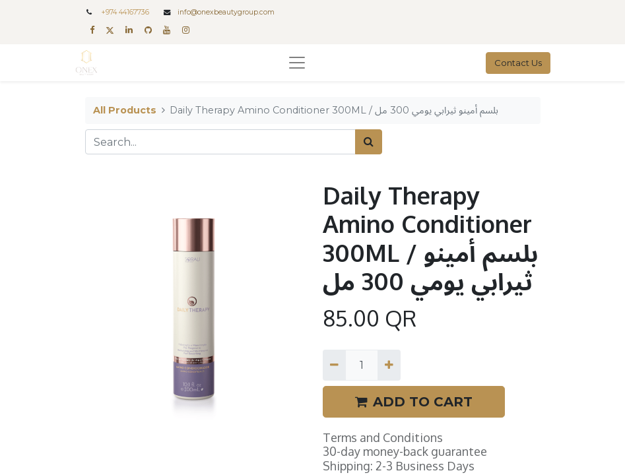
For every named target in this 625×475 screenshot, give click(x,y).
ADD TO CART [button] (414, 402)
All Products (124, 110)
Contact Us (518, 62)
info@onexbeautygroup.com (226, 12)
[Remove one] (334, 365)
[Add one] (389, 365)
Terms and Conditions (383, 437)
